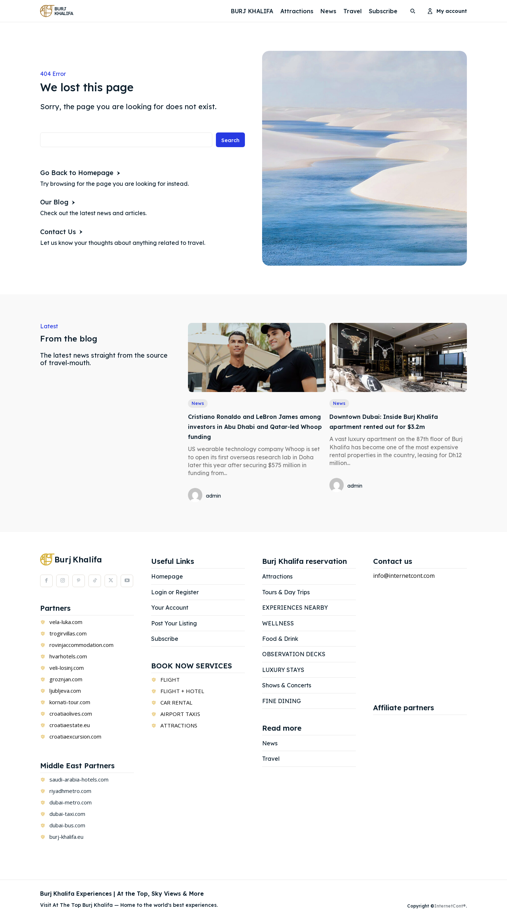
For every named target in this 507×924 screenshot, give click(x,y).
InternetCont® (450, 907)
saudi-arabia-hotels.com (78, 780)
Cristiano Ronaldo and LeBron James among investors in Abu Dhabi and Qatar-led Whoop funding (254, 426)
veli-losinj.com (66, 668)
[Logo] (58, 11)
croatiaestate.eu (69, 725)
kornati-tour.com (69, 702)
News (198, 404)
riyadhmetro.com (70, 791)
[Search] (229, 141)
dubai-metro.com (70, 803)
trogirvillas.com (68, 634)
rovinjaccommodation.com (81, 645)
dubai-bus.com (67, 825)
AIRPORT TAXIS (180, 715)
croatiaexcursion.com (75, 737)
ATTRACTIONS (178, 726)
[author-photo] (196, 496)
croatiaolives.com (70, 714)
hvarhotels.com (68, 657)
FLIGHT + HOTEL (182, 692)
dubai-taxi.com (67, 814)
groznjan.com (65, 679)
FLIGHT (170, 680)
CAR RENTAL (176, 703)
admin (213, 496)
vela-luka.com (65, 622)
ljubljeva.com (65, 691)
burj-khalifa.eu (66, 837)
